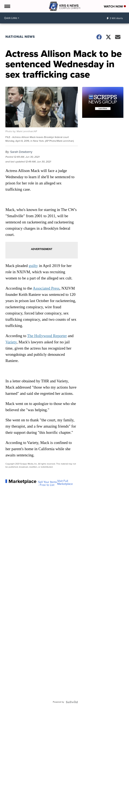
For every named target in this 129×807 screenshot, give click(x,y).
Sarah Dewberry (21, 152)
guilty (33, 265)
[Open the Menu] (7, 6)
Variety (11, 342)
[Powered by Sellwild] (72, 702)
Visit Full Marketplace (65, 482)
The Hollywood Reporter (47, 336)
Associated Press (46, 288)
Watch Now (115, 6)
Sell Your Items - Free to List (47, 483)
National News (20, 36)
